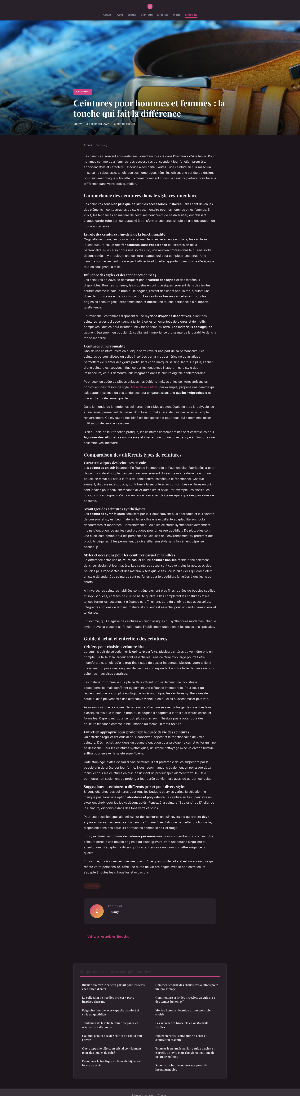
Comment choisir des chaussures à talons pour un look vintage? (186, 987)
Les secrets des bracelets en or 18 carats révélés (181, 1025)
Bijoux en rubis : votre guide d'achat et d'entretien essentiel (180, 1038)
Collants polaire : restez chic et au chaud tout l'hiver (112, 1038)
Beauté (131, 14)
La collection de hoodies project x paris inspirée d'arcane (108, 999)
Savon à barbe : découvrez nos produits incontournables (181, 1067)
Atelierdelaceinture (144, 387)
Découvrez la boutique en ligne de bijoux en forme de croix (111, 1063)
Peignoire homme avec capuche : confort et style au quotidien (110, 1012)
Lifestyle (162, 14)
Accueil (107, 14)
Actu (120, 14)
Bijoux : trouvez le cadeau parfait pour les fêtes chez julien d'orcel (113, 987)
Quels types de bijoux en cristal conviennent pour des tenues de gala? (111, 1050)
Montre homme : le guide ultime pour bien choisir (183, 1012)
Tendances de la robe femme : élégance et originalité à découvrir (110, 1025)
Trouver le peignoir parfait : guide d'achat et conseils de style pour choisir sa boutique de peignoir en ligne (184, 1052)
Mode (176, 14)
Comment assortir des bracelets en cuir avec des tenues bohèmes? (185, 999)
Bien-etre (147, 14)
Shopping (191, 14)
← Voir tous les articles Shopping (107, 936)
